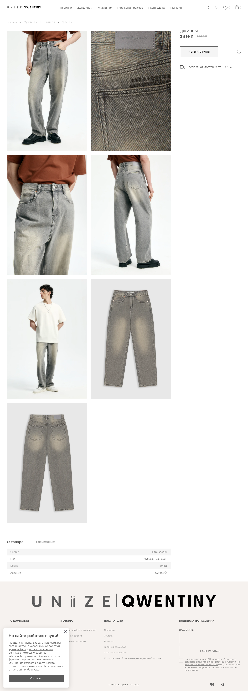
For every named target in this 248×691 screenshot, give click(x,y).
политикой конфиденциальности (216, 661)
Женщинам (84, 7)
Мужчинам (105, 7)
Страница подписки (115, 652)
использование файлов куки (201, 664)
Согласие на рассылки (73, 641)
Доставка (109, 630)
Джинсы (49, 22)
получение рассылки (210, 667)
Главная (12, 22)
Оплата (108, 635)
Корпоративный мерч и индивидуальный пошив (132, 658)
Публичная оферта (71, 635)
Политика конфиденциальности (78, 630)
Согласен (36, 678)
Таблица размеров (115, 646)
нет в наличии (200, 51)
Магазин (176, 7)
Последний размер (130, 7)
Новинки (66, 7)
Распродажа (156, 7)
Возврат (109, 641)
